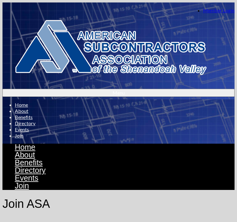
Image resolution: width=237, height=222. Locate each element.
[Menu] (118, 93)
